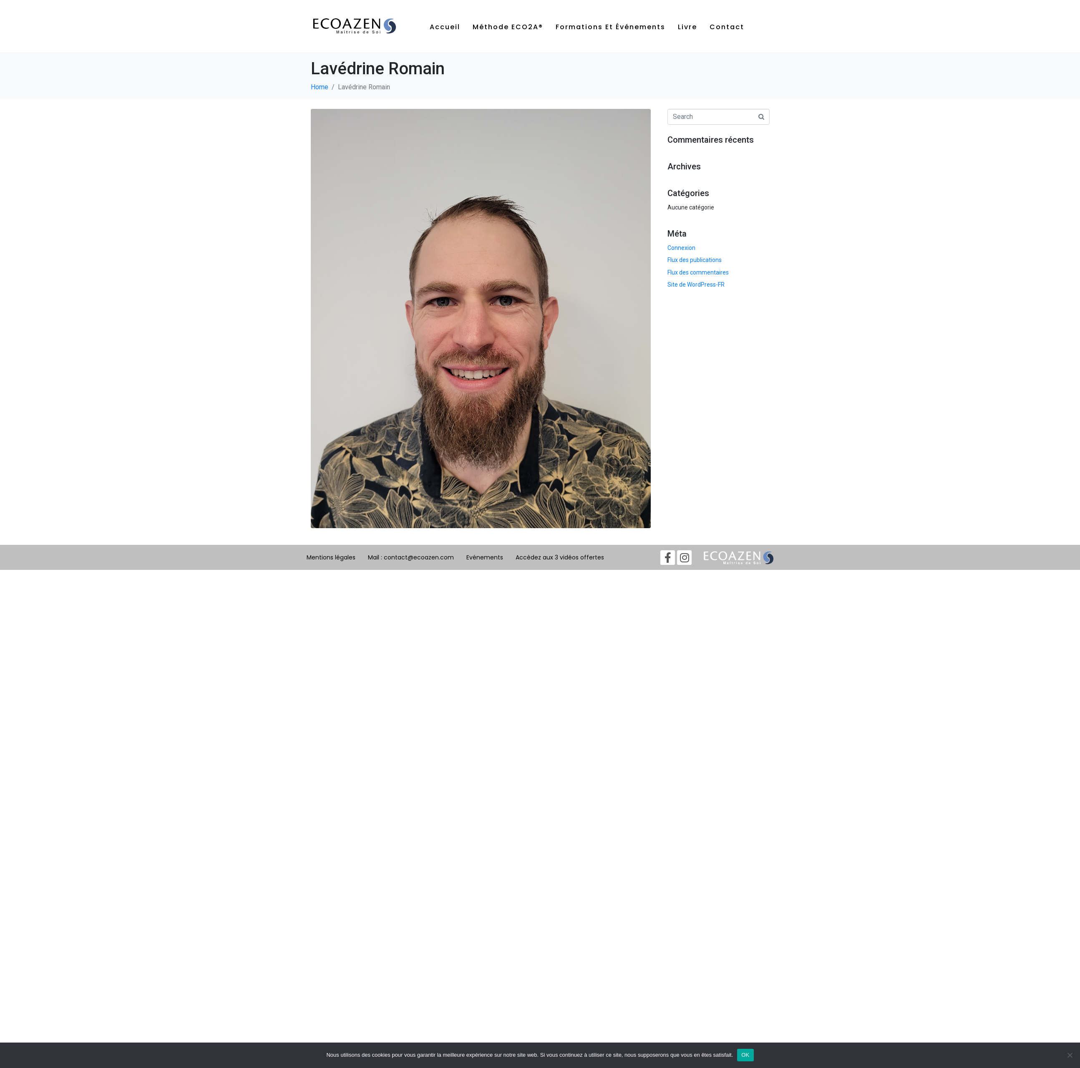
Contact (727, 27)
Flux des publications (694, 260)
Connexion (681, 247)
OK (745, 1055)
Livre (687, 27)
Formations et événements (610, 27)
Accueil (445, 27)
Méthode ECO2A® (508, 27)
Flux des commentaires (698, 272)
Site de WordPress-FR (696, 284)
